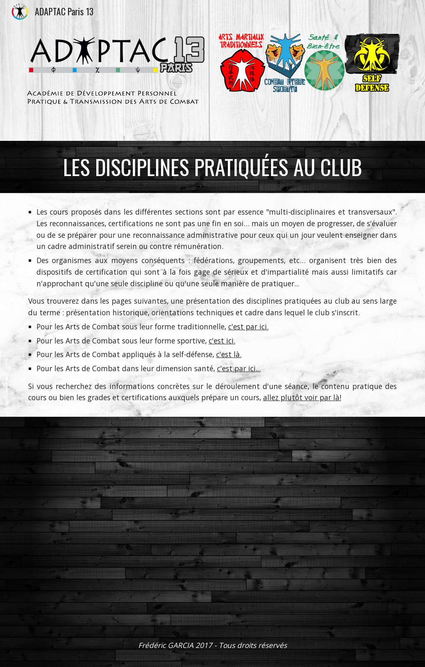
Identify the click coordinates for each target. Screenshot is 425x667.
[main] (213, 167)
